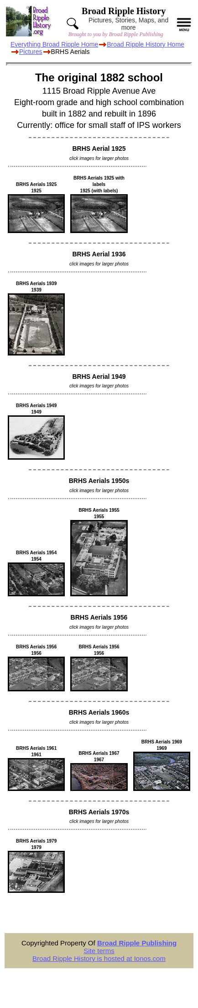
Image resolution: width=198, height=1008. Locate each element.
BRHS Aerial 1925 (99, 148)
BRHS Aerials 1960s (99, 712)
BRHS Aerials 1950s (99, 480)
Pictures (30, 51)
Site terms (99, 951)
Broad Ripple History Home (145, 44)
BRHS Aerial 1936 (99, 254)
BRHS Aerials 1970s (99, 812)
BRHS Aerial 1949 (99, 376)
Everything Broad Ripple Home (54, 44)
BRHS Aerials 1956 (99, 617)
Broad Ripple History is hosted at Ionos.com (99, 958)
